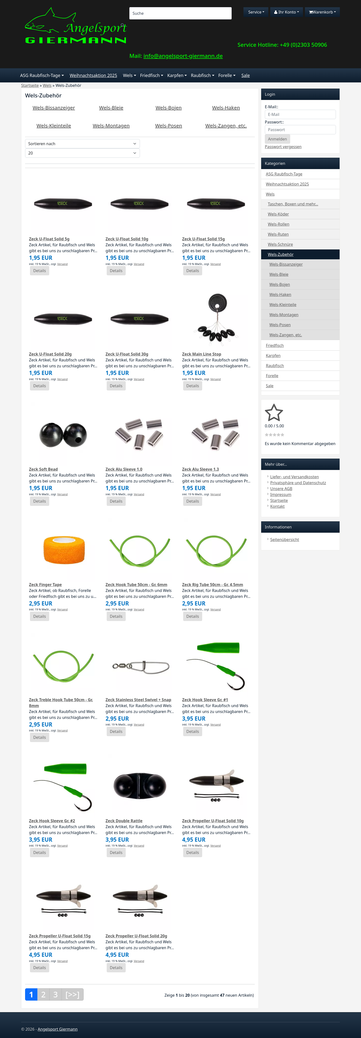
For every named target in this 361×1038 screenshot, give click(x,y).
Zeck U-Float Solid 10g (126, 239)
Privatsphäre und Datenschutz (298, 482)
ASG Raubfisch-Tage (40, 75)
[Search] (180, 13)
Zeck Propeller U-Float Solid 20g (136, 936)
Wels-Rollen (278, 224)
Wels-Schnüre (280, 244)
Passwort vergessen (283, 146)
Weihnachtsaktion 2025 (93, 75)
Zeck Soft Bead (43, 469)
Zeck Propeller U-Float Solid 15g (60, 936)
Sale (245, 75)
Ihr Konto (285, 12)
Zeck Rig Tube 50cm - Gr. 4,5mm (212, 584)
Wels (128, 75)
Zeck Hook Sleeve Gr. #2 (52, 820)
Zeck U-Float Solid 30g (126, 354)
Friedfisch (150, 75)
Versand (62, 264)
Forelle (225, 75)
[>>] (72, 994)
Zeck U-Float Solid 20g (50, 354)
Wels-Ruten (278, 234)
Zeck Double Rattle (123, 820)
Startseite (279, 500)
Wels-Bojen (169, 107)
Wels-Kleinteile (54, 125)
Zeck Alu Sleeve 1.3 (200, 469)
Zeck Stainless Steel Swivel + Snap (138, 699)
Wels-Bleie (111, 107)
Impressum (280, 494)
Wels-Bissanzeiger (54, 107)
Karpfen (175, 75)
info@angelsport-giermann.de (183, 56)
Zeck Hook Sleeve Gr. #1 (205, 699)
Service (254, 12)
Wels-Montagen (111, 125)
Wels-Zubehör (281, 254)
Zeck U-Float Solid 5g (49, 239)
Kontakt (277, 506)
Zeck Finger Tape (45, 584)
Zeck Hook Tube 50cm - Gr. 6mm (136, 584)
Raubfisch (201, 75)
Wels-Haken (226, 107)
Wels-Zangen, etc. (226, 125)
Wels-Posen (168, 125)
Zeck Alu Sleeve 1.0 (123, 469)
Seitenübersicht (284, 539)
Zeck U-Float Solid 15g (203, 239)
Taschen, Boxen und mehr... (293, 204)
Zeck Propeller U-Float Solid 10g (213, 820)
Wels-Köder (278, 214)
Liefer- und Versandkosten (294, 477)
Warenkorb (321, 12)
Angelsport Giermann (58, 1029)
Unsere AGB (281, 488)
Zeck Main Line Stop (201, 354)
